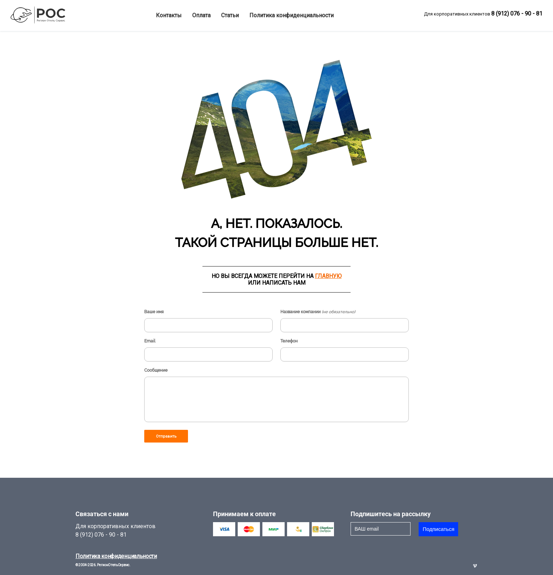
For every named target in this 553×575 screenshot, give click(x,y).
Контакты (169, 15)
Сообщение (156, 370)
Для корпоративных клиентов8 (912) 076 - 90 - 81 (115, 530)
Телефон (289, 341)
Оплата (201, 15)
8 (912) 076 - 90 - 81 (516, 13)
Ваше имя (154, 311)
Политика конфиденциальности (291, 15)
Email (149, 341)
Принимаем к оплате (244, 514)
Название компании (317, 311)
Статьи (230, 15)
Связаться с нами (101, 514)
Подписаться (438, 529)
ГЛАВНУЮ (328, 276)
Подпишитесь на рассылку (391, 514)
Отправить (166, 436)
